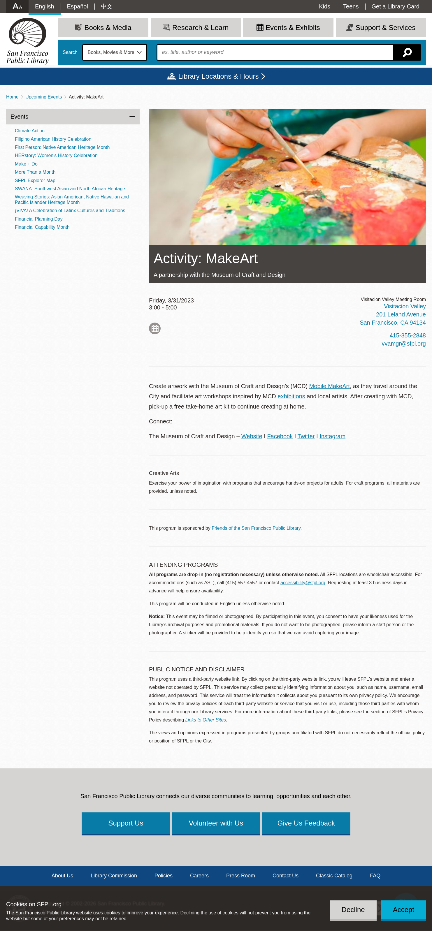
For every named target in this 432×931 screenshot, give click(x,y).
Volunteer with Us (216, 823)
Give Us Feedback (306, 823)
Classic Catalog (334, 876)
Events (19, 116)
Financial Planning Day (39, 219)
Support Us (125, 823)
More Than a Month (35, 172)
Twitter (306, 436)
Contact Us (285, 876)
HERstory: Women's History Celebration (56, 155)
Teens (351, 6)
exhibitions (291, 396)
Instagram (332, 436)
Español (77, 6)
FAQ (375, 876)
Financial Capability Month (42, 227)
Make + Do (26, 163)
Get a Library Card (395, 6)
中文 (107, 6)
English (44, 6)
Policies (163, 876)
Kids (324, 6)
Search (70, 52)
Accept (403, 910)
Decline (353, 910)
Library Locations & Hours (218, 76)
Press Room (240, 876)
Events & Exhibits (293, 27)
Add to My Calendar (155, 328)
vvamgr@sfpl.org (404, 343)
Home (12, 96)
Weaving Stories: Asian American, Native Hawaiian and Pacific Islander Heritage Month (72, 199)
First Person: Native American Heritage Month (62, 147)
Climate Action (30, 130)
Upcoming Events (43, 96)
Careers (199, 876)
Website (251, 436)
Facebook (280, 436)
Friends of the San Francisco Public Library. (257, 528)
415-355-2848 (407, 335)
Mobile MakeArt (329, 386)
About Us (62, 876)
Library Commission (114, 876)
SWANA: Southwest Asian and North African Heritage (70, 188)
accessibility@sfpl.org (302, 582)
